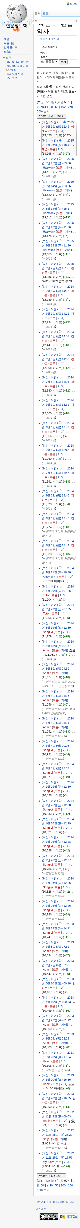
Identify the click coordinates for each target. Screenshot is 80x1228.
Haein (47, 1061)
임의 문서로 (10, 47)
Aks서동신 (49, 576)
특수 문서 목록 (14, 74)
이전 (54, 122)
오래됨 (50, 102)
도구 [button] (8, 57)
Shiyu (46, 1139)
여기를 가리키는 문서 (18, 61)
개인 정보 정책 (43, 1202)
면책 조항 (41, 1208)
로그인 (74, 3)
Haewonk (49, 167)
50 (57, 106)
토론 (52, 131)
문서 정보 (11, 78)
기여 (60, 131)
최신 (46, 140)
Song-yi (48, 632)
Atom (13, 70)
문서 (37, 13)
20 (51, 106)
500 (39, 111)
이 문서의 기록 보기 (50, 38)
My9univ (48, 1162)
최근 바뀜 (9, 43)
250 (70, 106)
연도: (43, 52)
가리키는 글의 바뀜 (17, 66)
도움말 (7, 51)
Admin (47, 650)
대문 (6, 39)
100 (63, 106)
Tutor (46, 595)
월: (42, 61)
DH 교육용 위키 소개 (63, 1202)
